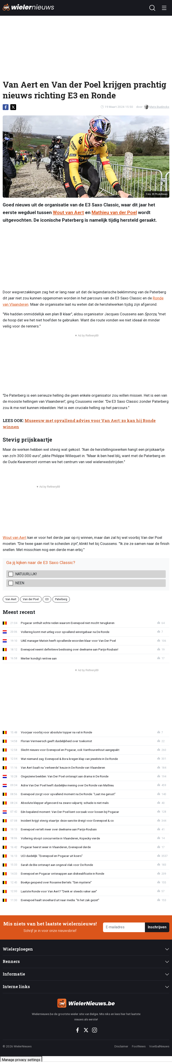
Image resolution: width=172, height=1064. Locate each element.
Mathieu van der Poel (114, 212)
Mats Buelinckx (156, 106)
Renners (11, 961)
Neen (19, 583)
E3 (47, 599)
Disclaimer (121, 1046)
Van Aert (10, 599)
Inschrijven (157, 927)
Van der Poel (31, 599)
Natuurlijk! (26, 574)
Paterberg (61, 599)
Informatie (14, 974)
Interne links (16, 986)
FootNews (139, 1046)
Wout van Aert (68, 212)
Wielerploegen (18, 949)
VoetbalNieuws (159, 1046)
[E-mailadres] (124, 927)
